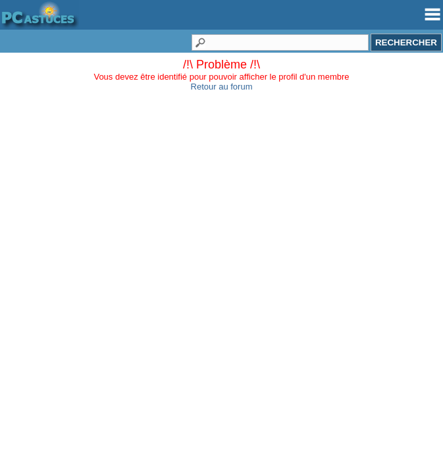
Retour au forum (222, 87)
